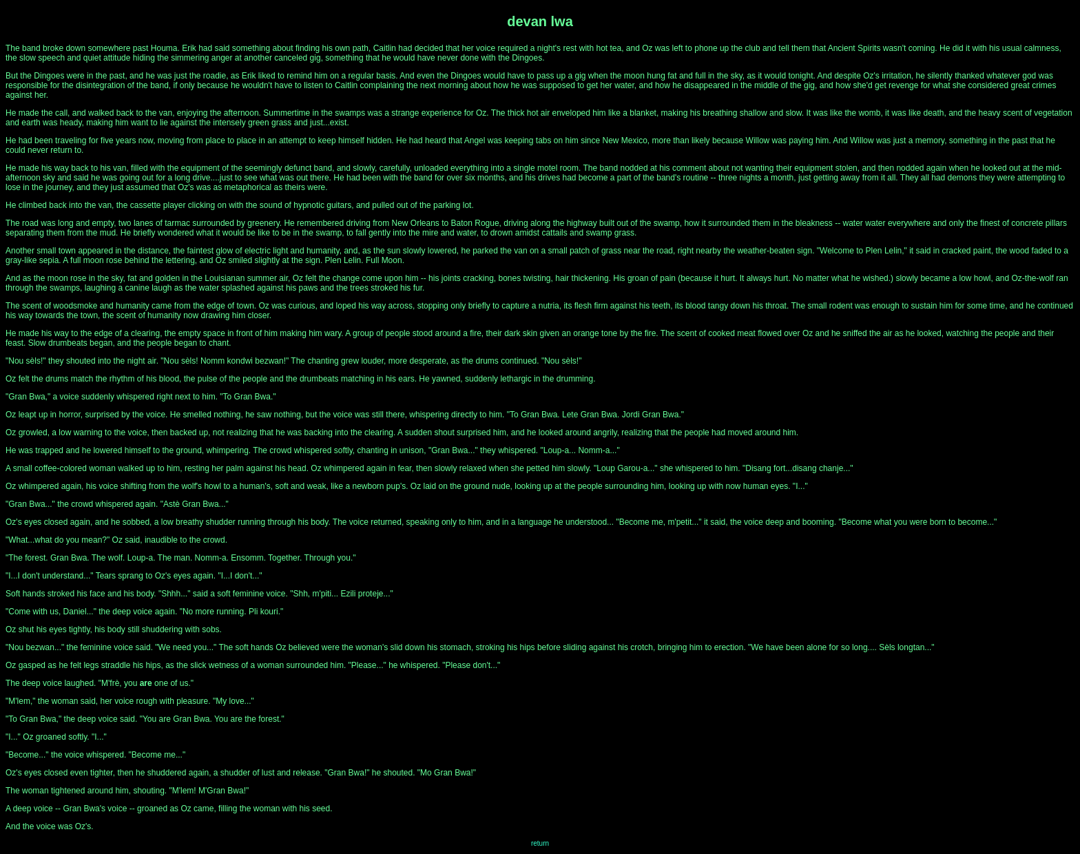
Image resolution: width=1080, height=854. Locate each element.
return (540, 843)
